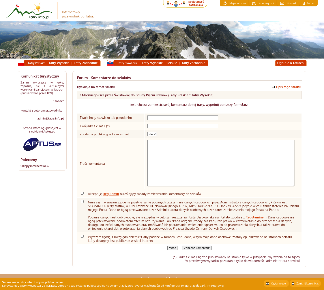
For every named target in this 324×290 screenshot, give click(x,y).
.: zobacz (58, 101)
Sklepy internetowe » (35, 166)
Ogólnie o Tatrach (290, 63)
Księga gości (266, 3)
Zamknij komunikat (307, 283)
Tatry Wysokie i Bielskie (159, 63)
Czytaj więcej (279, 283)
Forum (310, 3)
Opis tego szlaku (288, 87)
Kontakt (291, 3)
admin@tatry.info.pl (50, 118)
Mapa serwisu (237, 3)
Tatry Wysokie (59, 63)
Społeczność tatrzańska (196, 3)
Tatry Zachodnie (86, 63)
